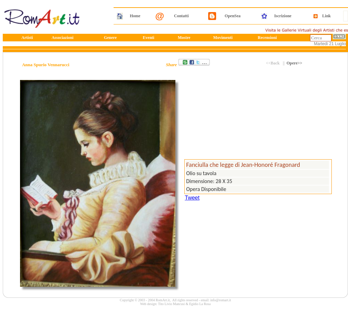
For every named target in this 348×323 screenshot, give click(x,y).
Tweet (192, 198)
